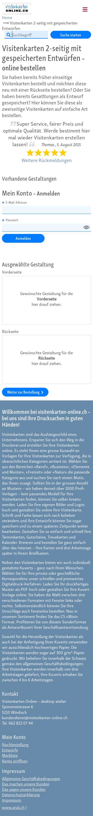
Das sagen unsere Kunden (24, 789)
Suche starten (70, 34)
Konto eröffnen (15, 760)
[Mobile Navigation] (79, 8)
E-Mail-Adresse (14, 202)
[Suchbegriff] (26, 35)
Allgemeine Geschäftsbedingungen (31, 778)
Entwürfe (10, 749)
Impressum (11, 799)
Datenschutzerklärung (21, 794)
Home (7, 17)
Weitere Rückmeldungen (46, 160)
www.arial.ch (13, 807)
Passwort (10, 220)
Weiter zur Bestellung (25, 391)
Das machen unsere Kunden (25, 783)
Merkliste (10, 755)
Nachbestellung (15, 744)
